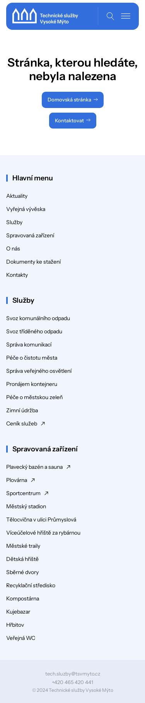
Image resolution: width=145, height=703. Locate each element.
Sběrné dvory (22, 572)
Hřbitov (15, 625)
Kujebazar (18, 611)
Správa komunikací (28, 344)
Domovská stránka (69, 99)
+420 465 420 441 (72, 682)
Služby (14, 222)
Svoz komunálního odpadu (38, 318)
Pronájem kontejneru (31, 384)
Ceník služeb (21, 423)
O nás (13, 248)
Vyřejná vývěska (25, 209)
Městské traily (23, 546)
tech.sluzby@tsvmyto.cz (72, 673)
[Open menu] (125, 16)
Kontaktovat (69, 120)
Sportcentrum (23, 493)
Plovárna (16, 480)
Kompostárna (22, 598)
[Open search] (110, 16)
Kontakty (17, 275)
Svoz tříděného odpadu (34, 331)
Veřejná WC (20, 638)
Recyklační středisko (30, 585)
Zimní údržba (22, 410)
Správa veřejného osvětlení (39, 371)
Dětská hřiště (22, 559)
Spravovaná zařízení (30, 235)
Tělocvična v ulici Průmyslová (41, 519)
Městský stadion (26, 506)
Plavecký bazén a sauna (34, 467)
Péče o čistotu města (31, 357)
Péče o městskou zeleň (34, 397)
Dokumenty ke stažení (33, 261)
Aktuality (16, 196)
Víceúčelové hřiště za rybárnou (43, 532)
